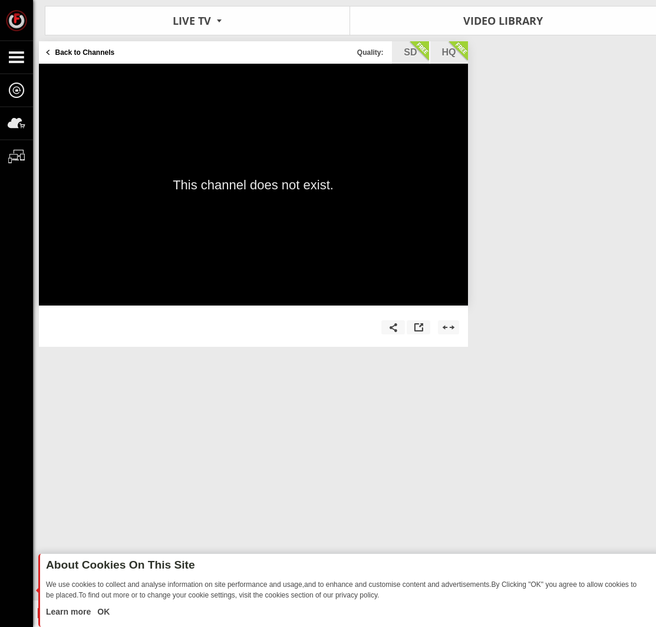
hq (455, 51)
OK (102, 611)
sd (416, 51)
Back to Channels (85, 52)
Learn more (69, 611)
